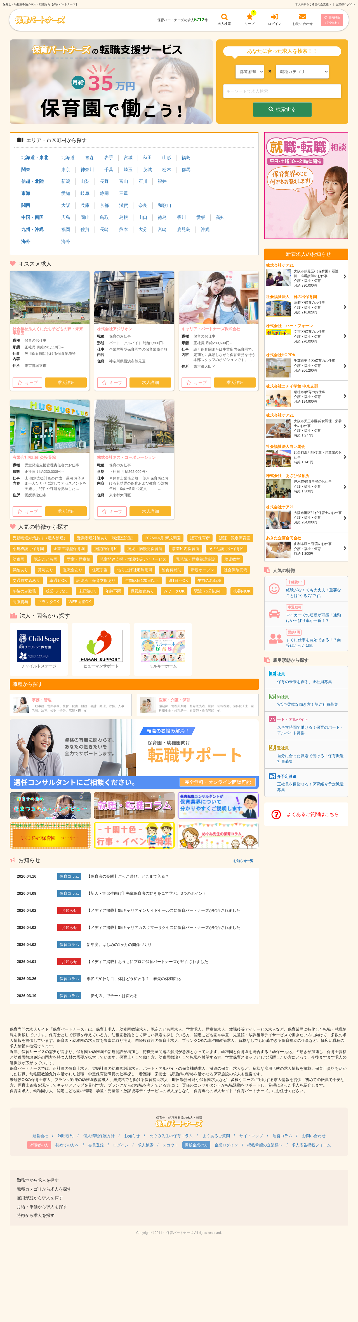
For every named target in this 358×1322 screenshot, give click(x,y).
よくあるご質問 (216, 1136)
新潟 (65, 181)
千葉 (108, 169)
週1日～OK (178, 580)
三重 (123, 193)
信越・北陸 (32, 181)
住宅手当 (100, 570)
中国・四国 (32, 217)
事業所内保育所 (185, 548)
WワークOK (174, 591)
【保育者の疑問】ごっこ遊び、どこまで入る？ (128, 876)
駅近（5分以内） (209, 591)
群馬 (186, 169)
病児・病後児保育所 (144, 548)
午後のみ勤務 (24, 591)
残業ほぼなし (57, 591)
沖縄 (205, 229)
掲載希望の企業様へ (264, 1145)
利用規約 (66, 1136)
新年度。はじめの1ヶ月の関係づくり (119, 944)
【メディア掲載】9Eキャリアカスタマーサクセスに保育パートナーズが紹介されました (163, 927)
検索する (282, 109)
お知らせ (132, 1136)
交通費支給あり (26, 580)
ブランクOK (48, 601)
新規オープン (202, 570)
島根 (123, 217)
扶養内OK (242, 591)
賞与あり (45, 570)
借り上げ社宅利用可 (134, 570)
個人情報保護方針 (99, 1136)
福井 (162, 181)
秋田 (147, 157)
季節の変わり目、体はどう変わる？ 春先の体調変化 (134, 978)
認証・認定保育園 (234, 538)
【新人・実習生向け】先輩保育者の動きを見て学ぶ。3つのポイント (146, 893)
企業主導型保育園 (69, 548)
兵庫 (85, 205)
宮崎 (162, 229)
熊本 (123, 229)
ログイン (121, 1145)
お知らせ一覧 (243, 861)
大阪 (65, 205)
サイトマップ (251, 1136)
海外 (25, 241)
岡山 (85, 217)
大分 (142, 229)
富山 (123, 181)
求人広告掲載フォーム (311, 1145)
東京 (65, 169)
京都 (104, 205)
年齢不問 (113, 591)
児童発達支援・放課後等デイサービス (133, 559)
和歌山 (164, 205)
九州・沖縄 (32, 229)
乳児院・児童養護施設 (195, 559)
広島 (65, 217)
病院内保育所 (106, 548)
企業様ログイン (345, 4)
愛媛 (200, 217)
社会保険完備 (235, 570)
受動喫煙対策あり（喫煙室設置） (106, 538)
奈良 (142, 205)
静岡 (104, 193)
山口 (142, 217)
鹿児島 (183, 229)
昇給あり (20, 570)
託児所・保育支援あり (96, 580)
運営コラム (282, 1136)
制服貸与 (20, 601)
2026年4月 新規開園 (163, 538)
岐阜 (85, 193)
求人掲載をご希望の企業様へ (313, 4)
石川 (142, 181)
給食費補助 (171, 570)
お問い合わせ (314, 1136)
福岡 (65, 229)
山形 (166, 157)
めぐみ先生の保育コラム (171, 1136)
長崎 (104, 229)
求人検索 (146, 1145)
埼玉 (128, 169)
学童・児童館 (78, 559)
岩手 (108, 157)
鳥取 (104, 217)
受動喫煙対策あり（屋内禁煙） (40, 538)
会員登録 (332, 19)
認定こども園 (45, 559)
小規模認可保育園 (28, 548)
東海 (25, 193)
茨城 (147, 169)
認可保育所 (200, 538)
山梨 (85, 181)
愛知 (65, 193)
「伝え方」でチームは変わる (112, 995)
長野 (104, 181)
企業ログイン (226, 1145)
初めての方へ (67, 1145)
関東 (25, 169)
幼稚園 (18, 559)
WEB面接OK (80, 601)
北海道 (68, 157)
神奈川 (87, 169)
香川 (181, 217)
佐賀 (85, 229)
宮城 (128, 157)
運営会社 (40, 1136)
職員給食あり (142, 591)
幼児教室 (232, 559)
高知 (220, 217)
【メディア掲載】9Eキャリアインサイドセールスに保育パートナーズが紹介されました (163, 910)
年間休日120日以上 (142, 580)
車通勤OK (58, 580)
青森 (89, 157)
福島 (186, 157)
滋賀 (123, 205)
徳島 (162, 217)
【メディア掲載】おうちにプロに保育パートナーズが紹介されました (147, 961)
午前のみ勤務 (209, 580)
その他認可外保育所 (226, 548)
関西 (25, 205)
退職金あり (73, 570)
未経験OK (87, 591)
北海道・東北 (34, 157)
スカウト (170, 1145)
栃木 (166, 169)
